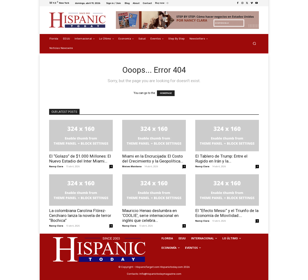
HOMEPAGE (166, 93)
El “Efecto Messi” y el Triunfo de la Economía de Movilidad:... (226, 213)
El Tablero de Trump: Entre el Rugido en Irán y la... (221, 158)
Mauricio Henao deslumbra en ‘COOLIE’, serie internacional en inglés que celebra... (150, 215)
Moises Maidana (132, 166)
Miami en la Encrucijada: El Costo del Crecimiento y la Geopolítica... (152, 158)
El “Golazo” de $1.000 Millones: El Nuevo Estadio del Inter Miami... (80, 158)
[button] (254, 43)
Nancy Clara (56, 166)
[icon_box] (162, 3)
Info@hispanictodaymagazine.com (160, 273)
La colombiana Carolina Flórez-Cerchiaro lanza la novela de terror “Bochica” (80, 215)
